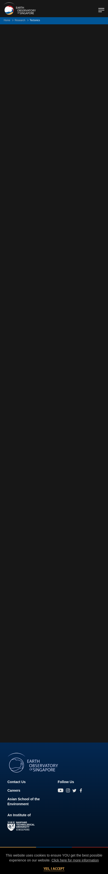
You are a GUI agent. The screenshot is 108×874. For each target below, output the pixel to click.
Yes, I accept (54, 869)
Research (20, 20)
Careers (13, 790)
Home (7, 20)
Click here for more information (75, 860)
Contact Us (16, 782)
